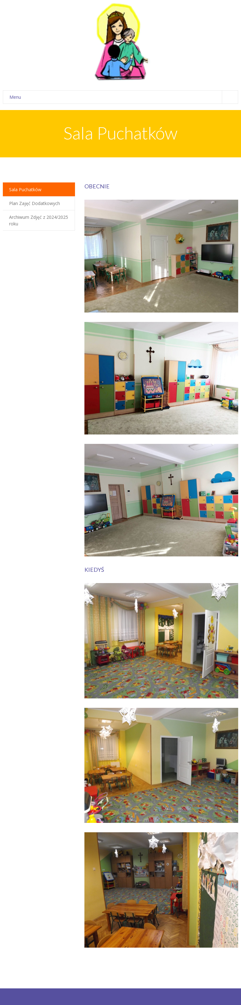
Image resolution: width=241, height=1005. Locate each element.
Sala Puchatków (25, 189)
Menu (123, 97)
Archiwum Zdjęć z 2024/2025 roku (38, 220)
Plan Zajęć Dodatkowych (34, 203)
